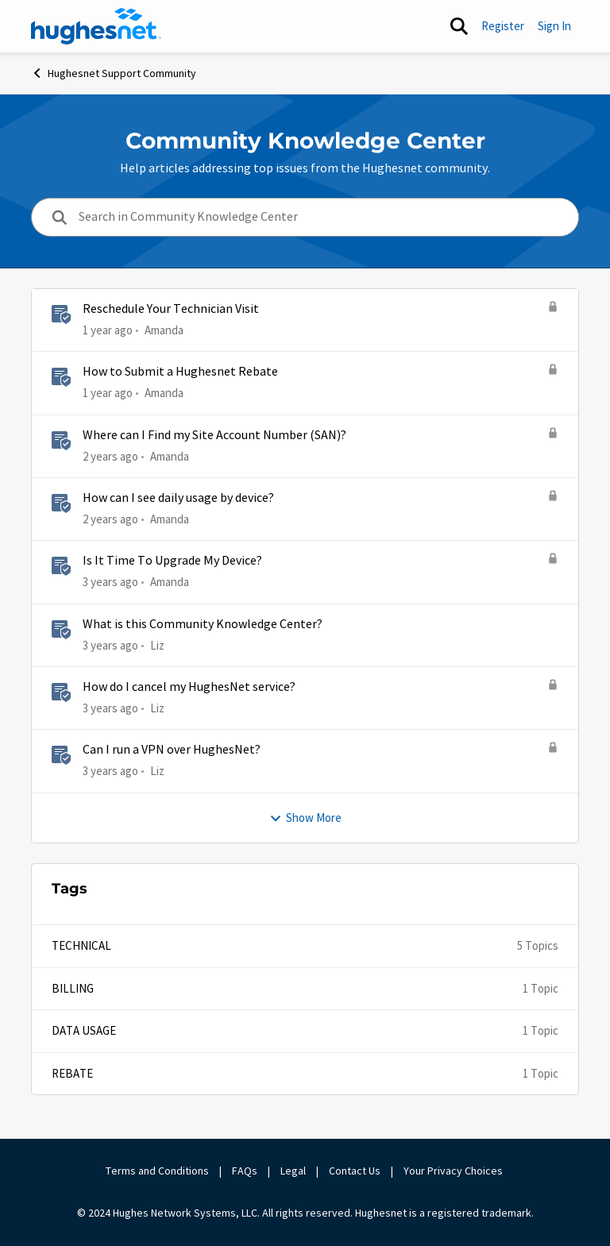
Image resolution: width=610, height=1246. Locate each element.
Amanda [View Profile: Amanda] (164, 330)
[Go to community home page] (96, 26)
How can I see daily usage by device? (178, 498)
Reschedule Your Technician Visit (171, 309)
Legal (293, 1170)
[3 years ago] (110, 582)
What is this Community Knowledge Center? (202, 624)
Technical (81, 945)
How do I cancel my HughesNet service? (189, 687)
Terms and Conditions (157, 1170)
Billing (73, 988)
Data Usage (84, 1030)
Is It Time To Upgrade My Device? (172, 561)
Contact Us (354, 1170)
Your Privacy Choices (454, 1170)
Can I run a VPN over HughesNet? (172, 750)
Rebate (72, 1073)
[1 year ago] (108, 331)
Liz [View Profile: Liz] (157, 644)
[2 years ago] (110, 457)
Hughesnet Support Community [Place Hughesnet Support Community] (113, 73)
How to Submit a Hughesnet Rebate (180, 372)
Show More (305, 817)
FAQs (244, 1170)
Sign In (554, 25)
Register (502, 25)
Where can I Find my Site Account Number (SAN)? (214, 435)
